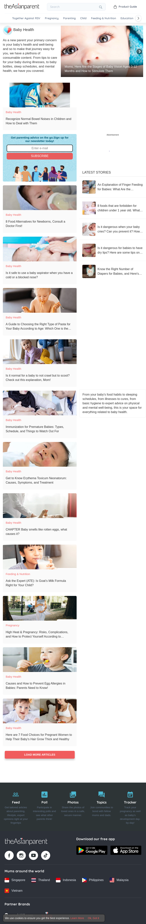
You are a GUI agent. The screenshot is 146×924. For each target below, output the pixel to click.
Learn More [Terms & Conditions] (77, 918)
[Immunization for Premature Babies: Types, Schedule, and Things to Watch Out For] (40, 402)
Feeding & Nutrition (103, 18)
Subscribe (39, 155)
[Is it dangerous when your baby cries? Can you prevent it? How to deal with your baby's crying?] (112, 228)
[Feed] (16, 806)
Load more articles (39, 754)
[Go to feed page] (22, 8)
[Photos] (73, 806)
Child (83, 18)
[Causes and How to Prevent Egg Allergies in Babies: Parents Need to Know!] (40, 659)
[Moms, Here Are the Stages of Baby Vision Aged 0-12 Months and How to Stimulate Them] (102, 50)
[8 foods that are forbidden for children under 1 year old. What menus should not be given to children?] (112, 207)
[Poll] (44, 806)
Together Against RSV (26, 18)
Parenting (69, 18)
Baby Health (13, 111)
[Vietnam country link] (13, 890)
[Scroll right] (138, 18)
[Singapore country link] (15, 879)
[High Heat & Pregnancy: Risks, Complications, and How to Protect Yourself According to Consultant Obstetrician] (40, 607)
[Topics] (101, 806)
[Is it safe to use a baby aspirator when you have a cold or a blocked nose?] (40, 248)
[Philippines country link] (93, 879)
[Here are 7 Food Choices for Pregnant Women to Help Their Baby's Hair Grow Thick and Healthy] (40, 710)
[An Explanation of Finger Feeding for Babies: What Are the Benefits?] (112, 186)
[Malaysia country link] (119, 879)
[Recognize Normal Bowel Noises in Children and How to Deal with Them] (40, 94)
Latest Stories (96, 172)
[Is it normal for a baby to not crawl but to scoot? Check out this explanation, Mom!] (40, 351)
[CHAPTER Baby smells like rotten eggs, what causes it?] (40, 505)
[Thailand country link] (40, 879)
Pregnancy (52, 18)
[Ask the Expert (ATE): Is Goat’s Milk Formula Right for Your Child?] (40, 556)
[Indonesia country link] (66, 879)
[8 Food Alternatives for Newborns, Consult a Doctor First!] (40, 197)
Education (127, 18)
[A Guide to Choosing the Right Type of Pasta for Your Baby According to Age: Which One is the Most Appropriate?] (40, 299)
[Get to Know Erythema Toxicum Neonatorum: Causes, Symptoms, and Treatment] (40, 453)
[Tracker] (130, 806)
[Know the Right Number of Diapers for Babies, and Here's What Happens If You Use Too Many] (112, 271)
